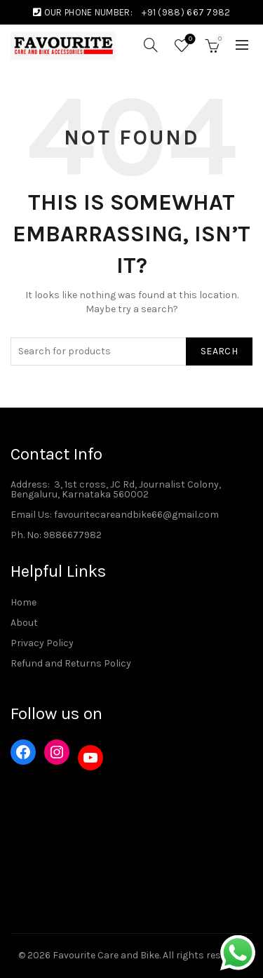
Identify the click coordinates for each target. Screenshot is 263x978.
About (24, 623)
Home (23, 602)
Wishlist (189, 39)
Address (29, 484)
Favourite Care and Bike (106, 955)
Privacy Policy (42, 643)
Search (219, 351)
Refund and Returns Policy (71, 663)
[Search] (151, 44)
